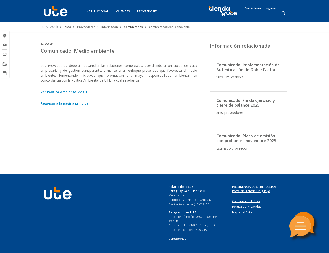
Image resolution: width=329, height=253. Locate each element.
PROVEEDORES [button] (147, 11)
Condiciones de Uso (246, 201)
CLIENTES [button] (123, 11)
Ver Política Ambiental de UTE (65, 92)
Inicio (67, 27)
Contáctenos (253, 8)
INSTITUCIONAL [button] (97, 11)
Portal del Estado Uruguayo (251, 191)
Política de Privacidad (247, 206)
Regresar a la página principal (65, 103)
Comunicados (133, 27)
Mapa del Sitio (242, 212)
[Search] (283, 13)
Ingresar (271, 8)
